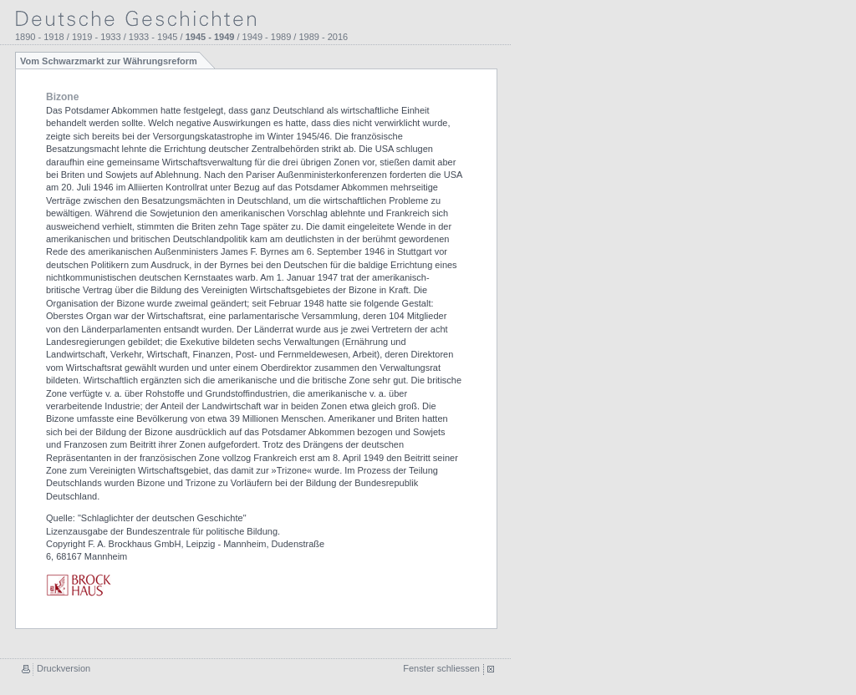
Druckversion (63, 668)
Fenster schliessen (441, 668)
